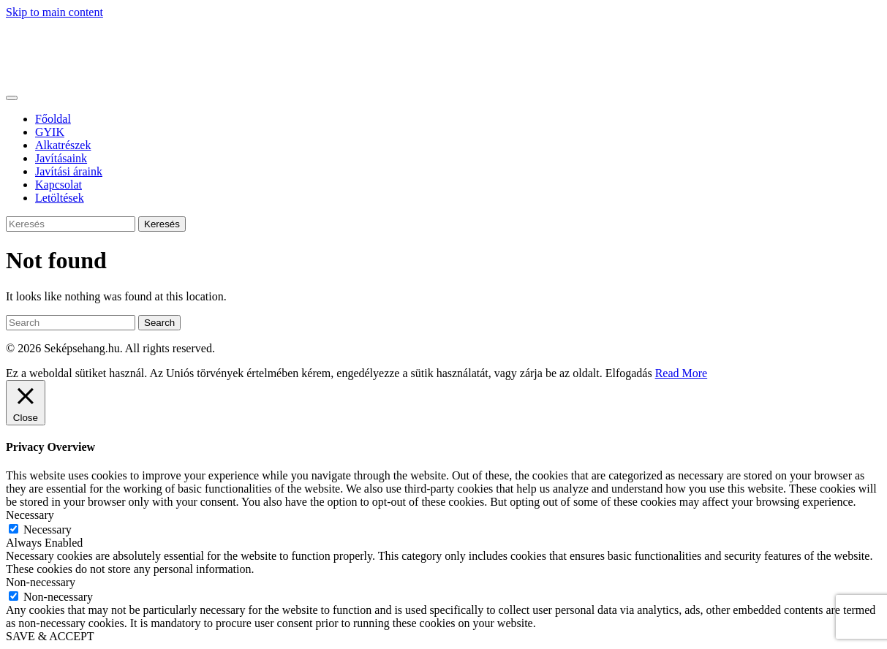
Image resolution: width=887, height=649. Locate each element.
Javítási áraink (68, 171)
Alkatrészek (63, 145)
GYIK (49, 132)
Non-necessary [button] (40, 582)
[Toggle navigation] (12, 98)
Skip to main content (54, 12)
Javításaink (61, 158)
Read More (681, 373)
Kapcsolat (58, 184)
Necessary (47, 529)
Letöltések (59, 197)
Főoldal (53, 119)
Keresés (162, 224)
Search (159, 322)
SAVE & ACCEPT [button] (50, 636)
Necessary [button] (30, 515)
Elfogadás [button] (628, 373)
